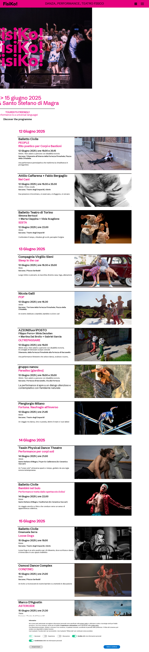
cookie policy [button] (95, 625)
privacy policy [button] (84, 623)
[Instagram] (135, 3)
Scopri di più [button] (36, 647)
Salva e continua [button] (112, 647)
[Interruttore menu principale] (142, 4)
